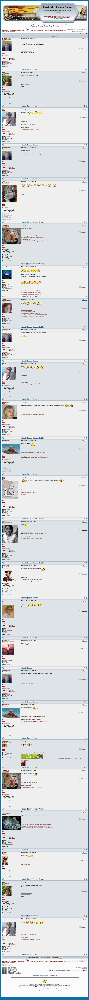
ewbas (4, 267)
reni (3, 109)
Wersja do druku (84, 968)
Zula (3, 299)
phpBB (38, 975)
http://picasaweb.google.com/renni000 (30, 129)
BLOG (22, 489)
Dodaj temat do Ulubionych (81, 967)
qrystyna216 (5, 38)
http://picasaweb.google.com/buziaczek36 (38, 457)
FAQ (40, 24)
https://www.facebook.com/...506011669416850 (32, 316)
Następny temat (83, 31)
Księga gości (61, 16)
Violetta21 (4, 225)
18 (84, 29)
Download (56, 26)
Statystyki (75, 24)
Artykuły (35, 24)
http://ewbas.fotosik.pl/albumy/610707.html (31, 294)
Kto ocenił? (84, 48)
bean (3, 477)
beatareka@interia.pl (26, 537)
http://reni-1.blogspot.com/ (30, 124)
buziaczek (5, 440)
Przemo (46, 975)
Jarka (3, 181)
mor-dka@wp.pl (25, 196)
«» (79, 29)
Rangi (58, 24)
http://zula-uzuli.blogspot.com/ (28, 311)
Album (46, 26)
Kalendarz (68, 24)
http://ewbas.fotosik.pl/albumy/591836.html (31, 291)
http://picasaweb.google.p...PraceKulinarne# (42, 827)
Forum (70, 16)
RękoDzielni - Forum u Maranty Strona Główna (13, 30)
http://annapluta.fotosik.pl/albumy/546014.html (32, 753)
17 (82, 29)
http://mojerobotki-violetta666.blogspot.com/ (31, 241)
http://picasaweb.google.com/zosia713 (30, 313)
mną (69, 985)
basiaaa (4, 812)
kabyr (3, 72)
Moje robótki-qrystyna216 (9, 31)
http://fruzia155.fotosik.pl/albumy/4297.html (31, 579)
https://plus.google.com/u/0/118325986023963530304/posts (35, 315)
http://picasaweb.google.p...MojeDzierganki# (40, 824)
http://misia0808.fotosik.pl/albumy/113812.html (32, 414)
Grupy (62, 24)
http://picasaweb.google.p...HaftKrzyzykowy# (40, 826)
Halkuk (4, 852)
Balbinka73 (5, 640)
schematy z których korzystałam (29, 492)
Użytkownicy (51, 24)
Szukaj (45, 24)
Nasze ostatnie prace (51, 17)
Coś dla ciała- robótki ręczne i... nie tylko (37, 30)
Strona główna (47, 16)
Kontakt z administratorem (63, 17)
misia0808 (5, 402)
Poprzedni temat (75, 31)
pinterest (23, 494)
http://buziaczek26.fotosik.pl (34, 456)
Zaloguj (40, 26)
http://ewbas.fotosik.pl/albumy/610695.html (31, 292)
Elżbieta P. (5, 565)
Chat (50, 26)
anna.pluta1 (5, 741)
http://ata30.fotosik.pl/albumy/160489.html (31, 538)
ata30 (3, 521)
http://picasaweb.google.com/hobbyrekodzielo (32, 237)
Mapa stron (54, 16)
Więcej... (8, 103)
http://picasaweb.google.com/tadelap (30, 581)
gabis (3, 601)
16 (81, 29)
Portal (66, 16)
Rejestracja (34, 26)
